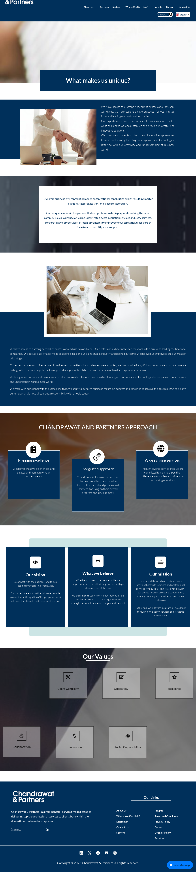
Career (158, 827)
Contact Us (122, 827)
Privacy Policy (162, 821)
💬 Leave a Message (179, 865)
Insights (159, 810)
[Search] (171, 14)
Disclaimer (122, 821)
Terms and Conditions (166, 816)
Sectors (120, 832)
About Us (121, 810)
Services (159, 838)
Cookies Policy (163, 832)
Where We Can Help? (128, 816)
